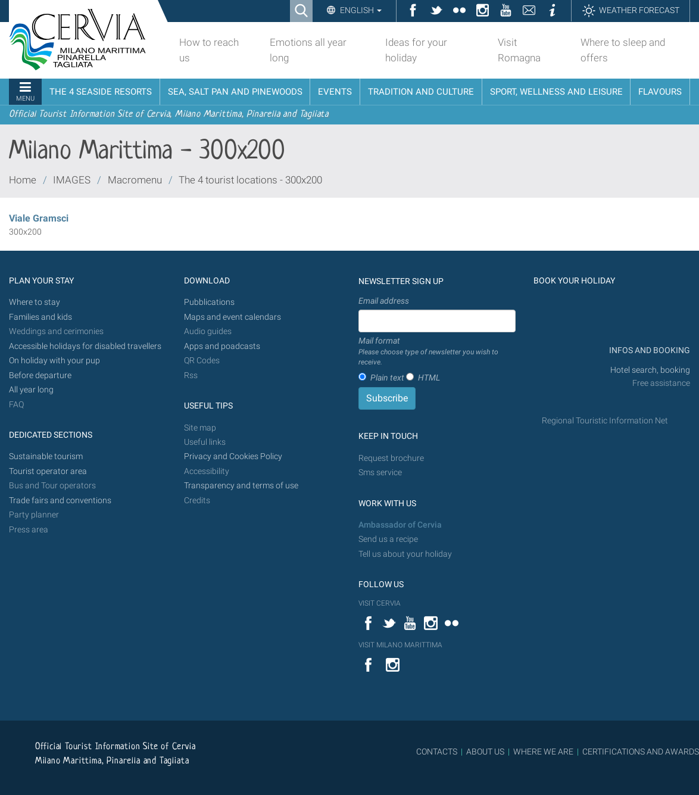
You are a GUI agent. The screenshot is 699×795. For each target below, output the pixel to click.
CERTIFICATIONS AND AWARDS (640, 751)
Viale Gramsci (38, 218)
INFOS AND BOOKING (648, 350)
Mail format (437, 352)
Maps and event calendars (232, 317)
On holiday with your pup (54, 361)
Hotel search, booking (650, 370)
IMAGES (72, 180)
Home (22, 180)
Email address (383, 300)
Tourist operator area (48, 471)
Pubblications (209, 302)
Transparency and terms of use (241, 486)
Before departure (40, 375)
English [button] (360, 10)
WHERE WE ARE (543, 751)
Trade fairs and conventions (60, 500)
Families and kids (40, 317)
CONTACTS (436, 751)
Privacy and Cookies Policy (233, 456)
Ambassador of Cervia (400, 525)
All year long (31, 390)
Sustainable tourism (46, 456)
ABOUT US (485, 751)
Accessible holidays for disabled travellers (85, 346)
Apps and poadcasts (222, 346)
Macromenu (135, 180)
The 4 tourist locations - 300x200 (250, 180)
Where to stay (34, 302)
